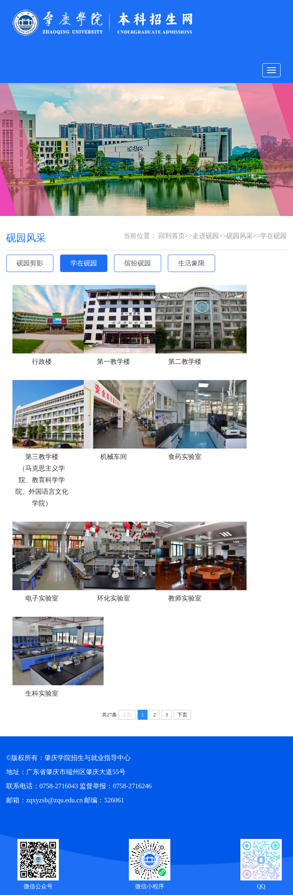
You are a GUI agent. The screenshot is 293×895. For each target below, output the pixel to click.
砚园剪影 (30, 263)
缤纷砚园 (137, 263)
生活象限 (191, 263)
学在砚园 (83, 263)
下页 (182, 715)
